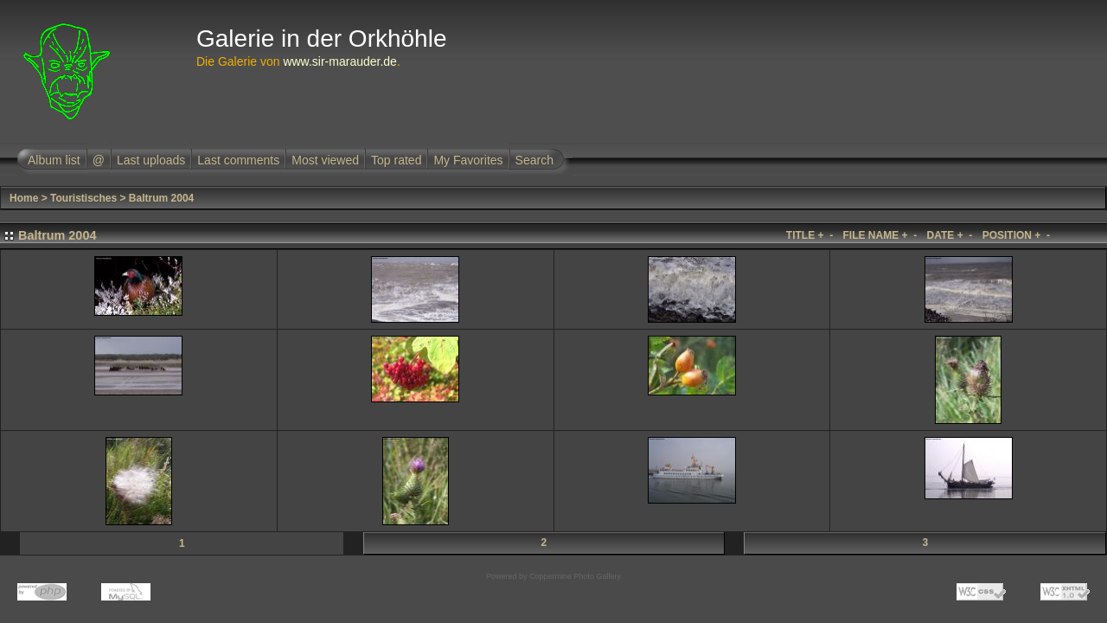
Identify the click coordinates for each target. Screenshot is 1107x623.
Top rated (396, 160)
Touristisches (83, 198)
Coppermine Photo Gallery (575, 576)
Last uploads (151, 160)
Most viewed (325, 160)
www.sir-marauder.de (340, 61)
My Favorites (467, 160)
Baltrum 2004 (161, 198)
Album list (54, 160)
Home (24, 198)
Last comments (238, 160)
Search (534, 160)
